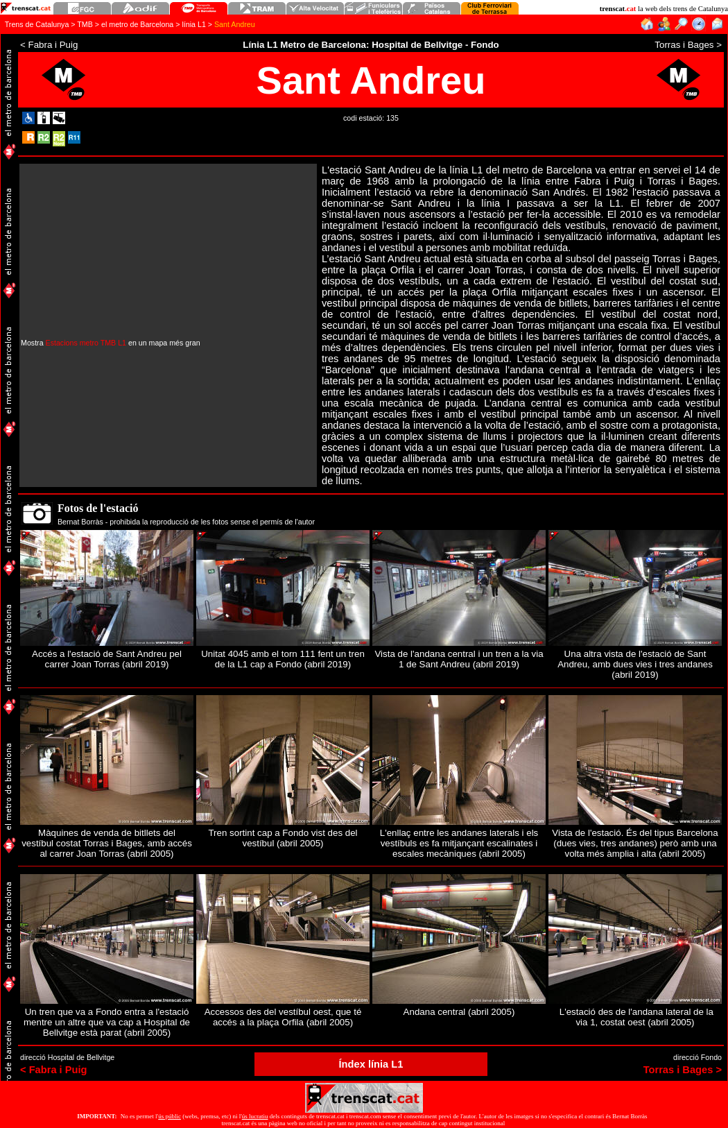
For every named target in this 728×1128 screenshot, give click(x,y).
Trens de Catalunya (37, 24)
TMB (85, 24)
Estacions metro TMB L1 (86, 343)
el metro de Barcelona (137, 24)
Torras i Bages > (682, 1069)
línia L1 (193, 24)
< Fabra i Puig (53, 1069)
